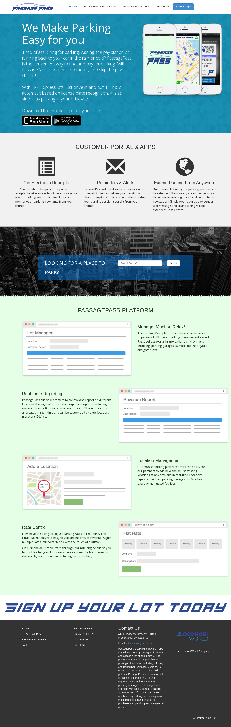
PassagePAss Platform (100, 6)
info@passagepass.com (139, 643)
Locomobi (81, 639)
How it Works (31, 634)
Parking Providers (136, 6)
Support (80, 645)
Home (73, 6)
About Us (162, 6)
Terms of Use (83, 628)
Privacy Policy (84, 634)
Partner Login (183, 6)
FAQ (24, 645)
